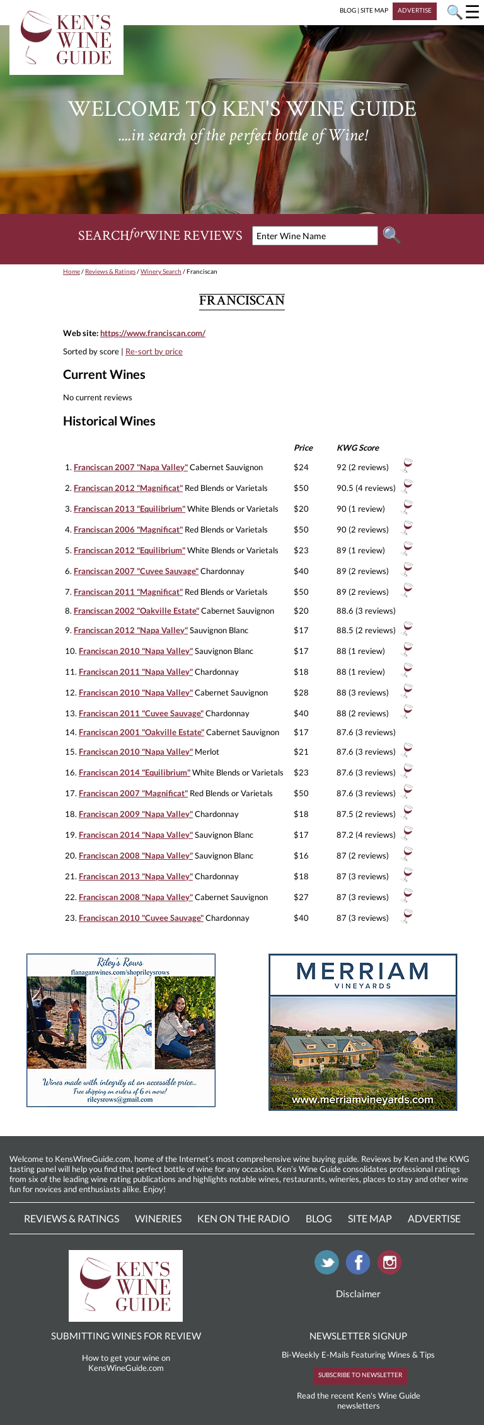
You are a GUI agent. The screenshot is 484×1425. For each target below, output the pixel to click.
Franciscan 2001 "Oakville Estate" (141, 732)
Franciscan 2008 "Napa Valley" (136, 855)
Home (71, 271)
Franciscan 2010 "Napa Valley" (136, 651)
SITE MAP (374, 10)
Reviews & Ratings (110, 271)
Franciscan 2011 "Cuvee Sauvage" (141, 713)
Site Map (370, 1218)
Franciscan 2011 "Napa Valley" (136, 672)
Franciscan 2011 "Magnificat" (128, 592)
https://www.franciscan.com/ (152, 333)
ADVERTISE (415, 10)
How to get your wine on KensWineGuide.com (126, 1363)
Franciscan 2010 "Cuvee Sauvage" (141, 918)
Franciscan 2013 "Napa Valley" (136, 876)
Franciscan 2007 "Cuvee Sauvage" (136, 571)
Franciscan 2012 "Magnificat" (128, 488)
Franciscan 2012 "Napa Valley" (131, 630)
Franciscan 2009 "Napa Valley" (136, 814)
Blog (319, 1218)
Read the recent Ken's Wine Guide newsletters (358, 1400)
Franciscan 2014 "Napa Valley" (136, 835)
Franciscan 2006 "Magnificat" (128, 529)
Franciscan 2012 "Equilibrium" (129, 550)
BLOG (348, 10)
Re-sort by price (154, 351)
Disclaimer (358, 1293)
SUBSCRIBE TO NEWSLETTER (360, 1374)
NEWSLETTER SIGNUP (358, 1335)
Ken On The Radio (243, 1218)
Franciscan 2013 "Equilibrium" (129, 509)
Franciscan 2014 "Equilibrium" (134, 772)
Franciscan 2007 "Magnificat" (133, 793)
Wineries (158, 1218)
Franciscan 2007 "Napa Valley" (131, 467)
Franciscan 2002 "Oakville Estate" (136, 610)
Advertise (434, 1218)
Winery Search (161, 271)
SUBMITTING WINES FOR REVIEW (126, 1335)
